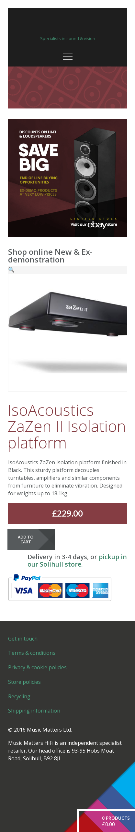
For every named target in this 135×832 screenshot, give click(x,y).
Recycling (19, 696)
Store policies (24, 681)
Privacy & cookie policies (37, 667)
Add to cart (25, 539)
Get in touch (23, 638)
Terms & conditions (31, 652)
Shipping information (34, 710)
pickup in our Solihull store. (77, 560)
